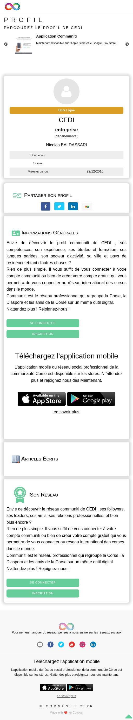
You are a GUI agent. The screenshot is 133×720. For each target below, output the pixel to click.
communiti (79, 243)
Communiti (16, 296)
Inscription (43, 333)
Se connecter (43, 323)
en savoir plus (66, 412)
